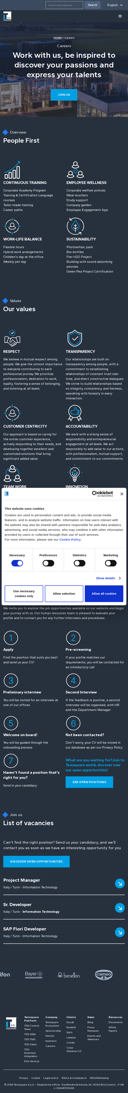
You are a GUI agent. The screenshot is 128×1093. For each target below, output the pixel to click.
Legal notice (50, 1077)
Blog (90, 1022)
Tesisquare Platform (31, 1019)
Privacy (23, 1077)
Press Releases (93, 1029)
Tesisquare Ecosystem (52, 1024)
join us (64, 95)
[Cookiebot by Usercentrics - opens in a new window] (95, 494)
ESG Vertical (31, 1061)
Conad (70, 1042)
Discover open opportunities (36, 861)
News (90, 1017)
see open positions (89, 782)
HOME (58, 37)
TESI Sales (30, 1044)
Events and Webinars (94, 1037)
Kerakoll (71, 1027)
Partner (49, 1035)
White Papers (113, 1029)
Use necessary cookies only (24, 593)
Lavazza (71, 1037)
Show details (105, 578)
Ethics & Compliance (74, 1077)
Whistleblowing (99, 1077)
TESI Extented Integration (30, 1053)
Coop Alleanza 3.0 (73, 1049)
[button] (115, 5)
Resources (115, 1017)
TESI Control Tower (31, 1027)
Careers (50, 1045)
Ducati (70, 1022)
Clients (71, 1017)
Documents (116, 1022)
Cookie (35, 1077)
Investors (51, 1040)
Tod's (69, 1032)
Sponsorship (53, 1030)
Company (51, 1017)
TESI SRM (30, 1034)
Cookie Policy (70, 539)
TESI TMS (29, 1039)
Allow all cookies (104, 593)
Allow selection (64, 593)
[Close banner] (121, 493)
